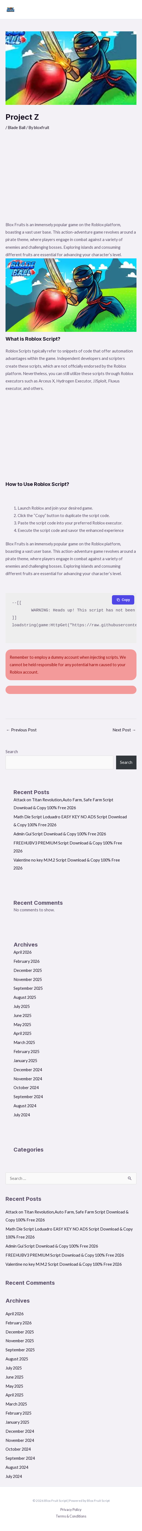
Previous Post (21, 730)
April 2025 (22, 1033)
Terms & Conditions (71, 1516)
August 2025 (25, 997)
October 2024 (26, 1087)
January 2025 (25, 1060)
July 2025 (22, 1006)
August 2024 (25, 1105)
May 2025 (22, 1024)
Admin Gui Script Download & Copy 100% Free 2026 (60, 834)
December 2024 (28, 1069)
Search (12, 751)
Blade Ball (16, 127)
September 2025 (28, 988)
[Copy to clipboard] (123, 600)
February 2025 (26, 1051)
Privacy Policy (71, 1509)
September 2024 (28, 1096)
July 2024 (22, 1114)
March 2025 (24, 1042)
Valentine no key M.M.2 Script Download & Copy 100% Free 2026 (64, 1264)
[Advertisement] (71, 179)
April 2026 (22, 952)
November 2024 (28, 1078)
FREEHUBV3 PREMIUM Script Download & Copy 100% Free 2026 (65, 1255)
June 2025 (22, 1015)
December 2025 (28, 970)
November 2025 (28, 979)
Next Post (124, 730)
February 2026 (26, 961)
